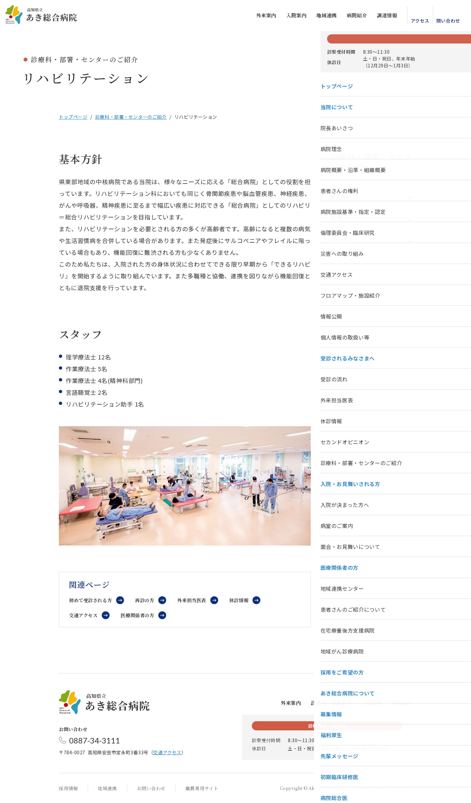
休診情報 (246, 600)
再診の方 (148, 600)
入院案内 (291, 16)
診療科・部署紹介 (331, 702)
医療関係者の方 (141, 615)
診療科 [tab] (339, 194)
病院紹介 (351, 16)
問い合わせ (443, 22)
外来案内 (261, 16)
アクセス (414, 22)
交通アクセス (84, 615)
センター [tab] (342, 238)
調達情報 (382, 16)
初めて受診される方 (92, 600)
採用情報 (68, 788)
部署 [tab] (336, 216)
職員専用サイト (201, 788)
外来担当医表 (197, 600)
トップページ (73, 116)
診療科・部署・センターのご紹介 (130, 116)
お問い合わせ (151, 788)
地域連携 (321, 16)
